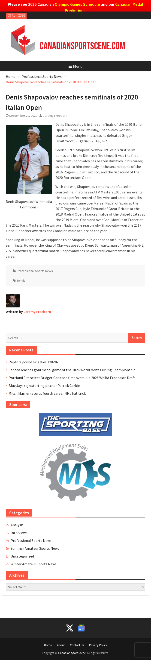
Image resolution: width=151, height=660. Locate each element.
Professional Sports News (35, 271)
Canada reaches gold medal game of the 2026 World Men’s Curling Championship (72, 370)
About (61, 645)
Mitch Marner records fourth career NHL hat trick (47, 393)
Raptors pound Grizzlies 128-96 (33, 362)
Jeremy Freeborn (55, 116)
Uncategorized (22, 556)
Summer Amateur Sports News (35, 548)
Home (48, 645)
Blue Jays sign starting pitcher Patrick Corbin (44, 385)
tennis (21, 280)
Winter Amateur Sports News (34, 564)
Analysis (17, 525)
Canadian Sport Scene (72, 653)
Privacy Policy (98, 645)
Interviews (19, 532)
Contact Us (77, 645)
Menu (75, 66)
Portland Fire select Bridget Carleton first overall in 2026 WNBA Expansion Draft (72, 377)
